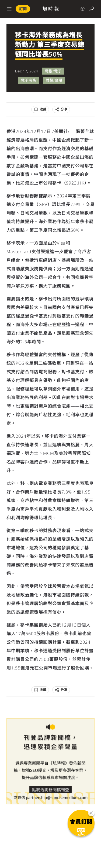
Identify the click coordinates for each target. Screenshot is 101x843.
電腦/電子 (53, 71)
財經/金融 (54, 80)
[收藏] (40, 109)
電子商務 (28, 80)
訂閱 (23, 8)
